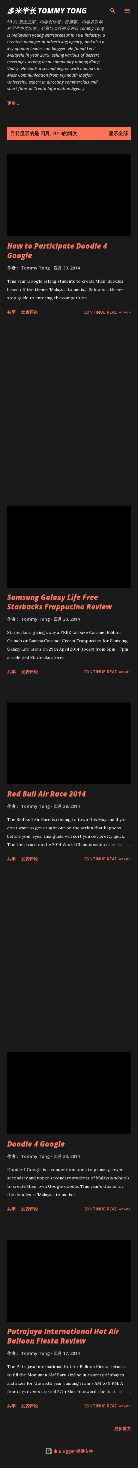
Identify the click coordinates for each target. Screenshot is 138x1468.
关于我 (37, 103)
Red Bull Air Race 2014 (46, 794)
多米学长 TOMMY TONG (47, 11)
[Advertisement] (69, 411)
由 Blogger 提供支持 (69, 1451)
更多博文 (122, 1428)
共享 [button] (11, 312)
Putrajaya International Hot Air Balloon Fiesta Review (63, 1336)
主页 (11, 103)
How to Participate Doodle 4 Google (57, 250)
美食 (63, 103)
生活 (87, 103)
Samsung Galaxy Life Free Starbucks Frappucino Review (59, 601)
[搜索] (112, 10)
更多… (113, 103)
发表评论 (29, 312)
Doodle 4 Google (36, 1144)
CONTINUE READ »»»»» (107, 312)
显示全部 (118, 133)
